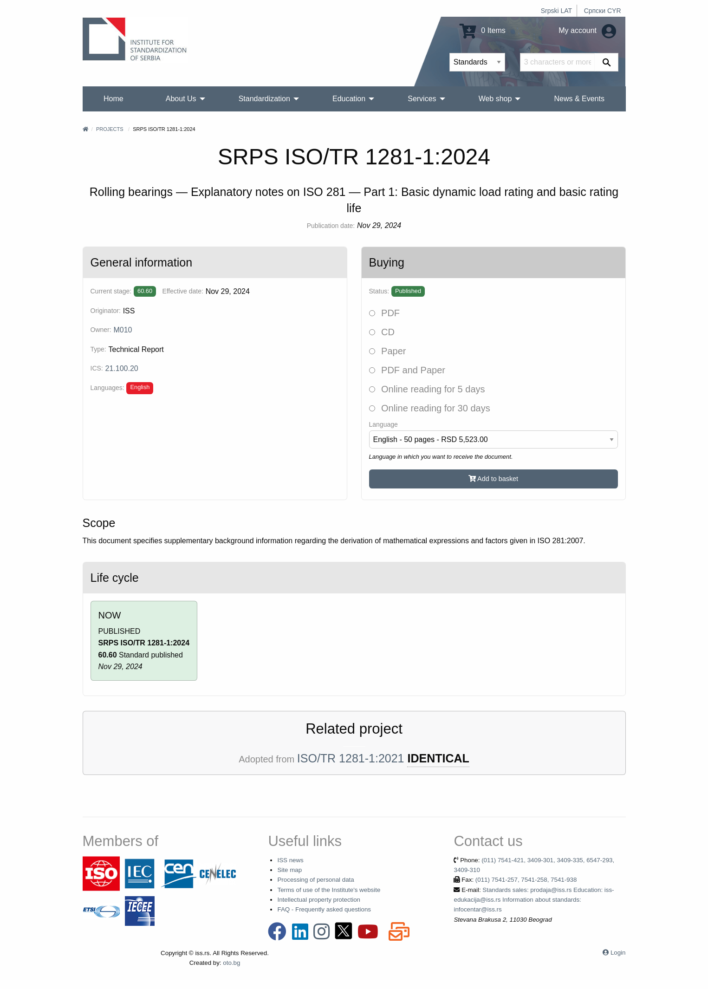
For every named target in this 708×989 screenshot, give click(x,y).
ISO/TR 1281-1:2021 (350, 758)
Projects (109, 129)
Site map (289, 869)
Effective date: (182, 291)
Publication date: (331, 225)
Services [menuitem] (422, 99)
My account (587, 30)
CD (382, 332)
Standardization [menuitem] (264, 99)
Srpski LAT (556, 10)
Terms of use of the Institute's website (328, 889)
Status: (379, 291)
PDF (384, 313)
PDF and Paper (407, 370)
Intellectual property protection (318, 899)
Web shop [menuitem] (495, 99)
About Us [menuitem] (181, 99)
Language (383, 424)
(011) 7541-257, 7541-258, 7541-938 (526, 879)
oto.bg (231, 962)
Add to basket (493, 478)
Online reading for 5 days (427, 389)
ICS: (97, 368)
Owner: (101, 329)
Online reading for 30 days (429, 408)
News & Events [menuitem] (579, 99)
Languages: (107, 387)
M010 (122, 330)
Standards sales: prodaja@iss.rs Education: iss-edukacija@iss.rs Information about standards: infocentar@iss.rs (534, 899)
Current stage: (111, 291)
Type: (98, 349)
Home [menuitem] (113, 99)
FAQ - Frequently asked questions (324, 909)
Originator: (106, 310)
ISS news (290, 860)
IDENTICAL (438, 758)
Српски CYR (602, 10)
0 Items (483, 30)
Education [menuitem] (348, 99)
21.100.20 (121, 368)
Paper (387, 351)
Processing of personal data (315, 879)
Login (618, 952)
